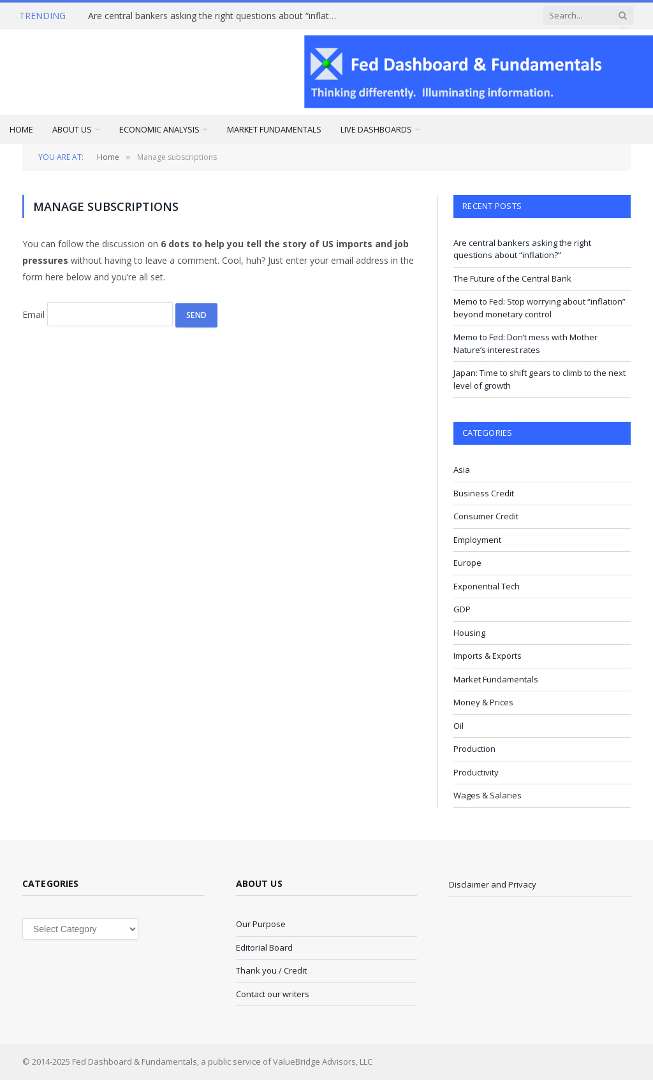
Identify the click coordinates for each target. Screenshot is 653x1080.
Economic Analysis (159, 129)
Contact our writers (272, 994)
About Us (72, 129)
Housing (469, 632)
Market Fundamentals (274, 129)
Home (21, 129)
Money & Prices (483, 702)
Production (474, 748)
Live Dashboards (376, 129)
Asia (461, 469)
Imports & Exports (487, 655)
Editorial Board (264, 947)
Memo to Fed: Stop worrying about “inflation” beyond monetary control (539, 308)
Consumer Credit (485, 516)
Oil (458, 725)
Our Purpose (261, 924)
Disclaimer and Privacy (492, 884)
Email (33, 314)
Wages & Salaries (487, 795)
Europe (467, 562)
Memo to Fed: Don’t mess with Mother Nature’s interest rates (525, 343)
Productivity (476, 772)
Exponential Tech (486, 586)
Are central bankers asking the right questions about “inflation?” (215, 16)
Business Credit (483, 493)
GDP (462, 609)
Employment (477, 539)
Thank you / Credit (271, 970)
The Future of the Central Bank (512, 278)
